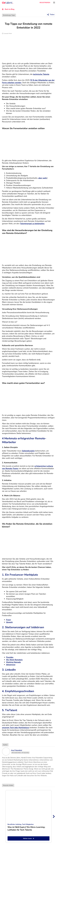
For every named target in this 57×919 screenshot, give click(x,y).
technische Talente (41, 74)
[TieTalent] (7, 2)
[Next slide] (53, 816)
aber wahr (42, 178)
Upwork (9, 622)
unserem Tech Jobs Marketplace (15, 727)
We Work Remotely (14, 660)
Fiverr (8, 620)
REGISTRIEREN (45, 3)
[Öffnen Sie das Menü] (54, 2)
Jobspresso (10, 664)
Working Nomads (13, 662)
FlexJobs (9, 657)
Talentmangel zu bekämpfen (32, 223)
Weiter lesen (28, 838)
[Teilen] (50, 14)
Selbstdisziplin (28, 451)
